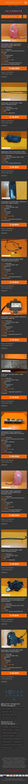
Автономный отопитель (7, 729)
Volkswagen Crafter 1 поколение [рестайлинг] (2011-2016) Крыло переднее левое (11, 492)
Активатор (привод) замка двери (9, 732)
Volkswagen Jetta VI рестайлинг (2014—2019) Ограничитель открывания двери (13, 152)
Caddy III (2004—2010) (7, 711)
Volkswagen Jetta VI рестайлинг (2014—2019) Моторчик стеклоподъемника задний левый (13, 600)
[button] (14, 718)
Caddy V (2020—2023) (6, 717)
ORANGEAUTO (14, 2)
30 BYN (14, 117)
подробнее (4, 76)
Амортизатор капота (18, 741)
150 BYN (14, 456)
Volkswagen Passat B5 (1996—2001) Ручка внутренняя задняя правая (14, 202)
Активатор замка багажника (8, 735)
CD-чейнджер (5, 726)
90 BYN (14, 673)
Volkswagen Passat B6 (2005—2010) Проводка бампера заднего (12, 260)
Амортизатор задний (7, 741)
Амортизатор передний (7, 747)
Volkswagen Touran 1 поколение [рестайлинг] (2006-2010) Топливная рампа (12, 433)
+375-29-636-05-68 (6, 74)
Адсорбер (17, 729)
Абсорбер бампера (15, 726)
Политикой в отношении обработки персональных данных (14, 770)
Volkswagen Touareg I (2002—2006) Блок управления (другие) (14, 317)
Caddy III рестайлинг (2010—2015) (9, 714)
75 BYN (14, 282)
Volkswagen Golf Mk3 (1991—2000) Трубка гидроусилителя (11, 103)
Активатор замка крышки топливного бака (12, 738)
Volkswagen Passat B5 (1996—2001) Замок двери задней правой (12, 650)
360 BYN (14, 68)
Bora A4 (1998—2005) (18, 708)
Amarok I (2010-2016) (6, 708)
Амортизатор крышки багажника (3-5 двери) (12, 744)
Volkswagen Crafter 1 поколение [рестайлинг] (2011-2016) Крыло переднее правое (11, 45)
